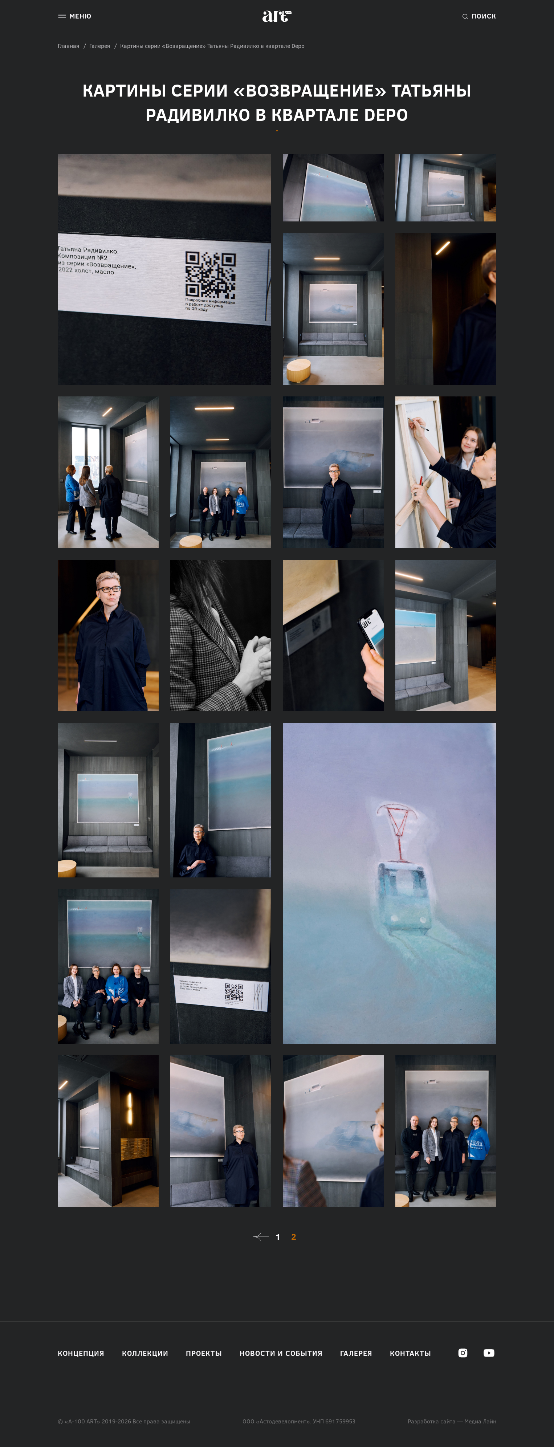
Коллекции (145, 1353)
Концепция (81, 1353)
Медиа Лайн (480, 1421)
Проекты (204, 1353)
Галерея (99, 46)
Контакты (410, 1353)
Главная (68, 46)
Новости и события (281, 1353)
